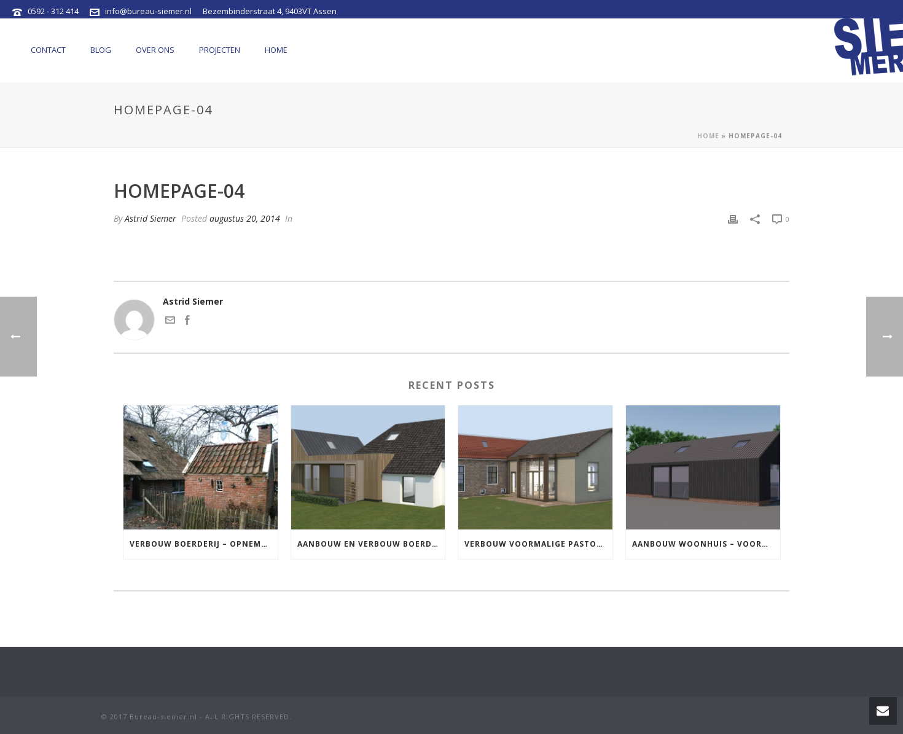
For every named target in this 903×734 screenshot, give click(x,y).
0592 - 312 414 (53, 11)
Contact (48, 49)
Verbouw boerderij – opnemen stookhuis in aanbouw (204, 544)
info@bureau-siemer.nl (148, 11)
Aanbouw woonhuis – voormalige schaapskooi (706, 544)
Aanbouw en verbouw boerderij (371, 544)
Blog (100, 49)
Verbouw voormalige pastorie (537, 544)
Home (276, 49)
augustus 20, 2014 (244, 218)
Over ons (155, 49)
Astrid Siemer (150, 218)
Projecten (219, 49)
